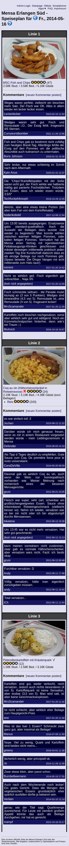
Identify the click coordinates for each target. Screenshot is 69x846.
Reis (10, 401)
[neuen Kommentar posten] (43, 94)
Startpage (37, 5)
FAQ (50, 8)
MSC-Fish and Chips (16, 82)
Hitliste (47, 5)
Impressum (60, 8)
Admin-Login (23, 5)
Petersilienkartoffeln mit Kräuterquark (27, 660)
